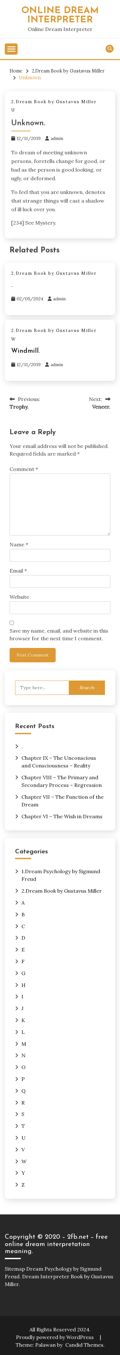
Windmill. (25, 351)
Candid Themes (84, 1345)
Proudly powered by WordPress (55, 1337)
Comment (24, 469)
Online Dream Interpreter (60, 15)
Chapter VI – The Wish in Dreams (61, 816)
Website (19, 597)
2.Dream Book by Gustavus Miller (54, 101)
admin (57, 138)
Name (19, 544)
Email (18, 570)
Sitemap (15, 1269)
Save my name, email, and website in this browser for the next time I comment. (59, 634)
